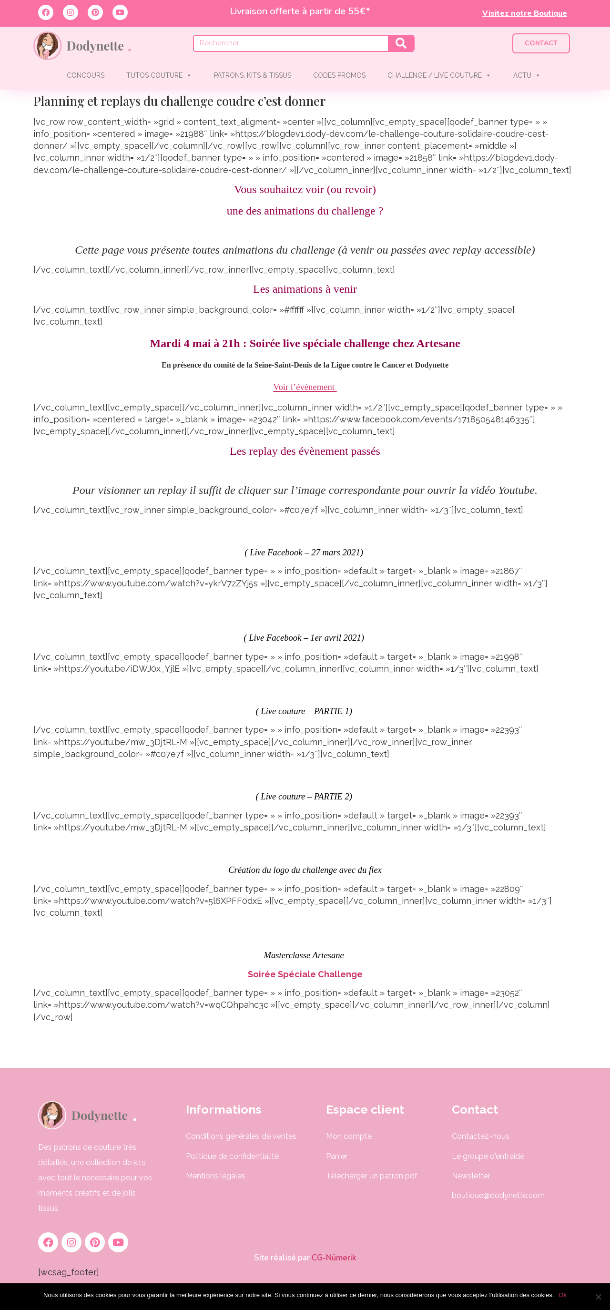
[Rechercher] (401, 43)
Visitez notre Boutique (524, 13)
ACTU (527, 75)
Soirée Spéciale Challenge (305, 974)
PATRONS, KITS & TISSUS (252, 75)
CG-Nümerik (333, 1257)
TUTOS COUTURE (159, 75)
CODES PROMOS (339, 75)
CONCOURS (85, 75)
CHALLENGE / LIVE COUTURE (439, 75)
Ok (563, 1295)
